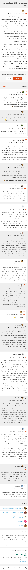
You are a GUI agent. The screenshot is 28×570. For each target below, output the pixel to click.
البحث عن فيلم (19, 526)
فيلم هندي (20, 521)
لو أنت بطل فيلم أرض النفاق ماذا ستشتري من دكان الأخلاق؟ (12, 512)
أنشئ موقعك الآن (23, 561)
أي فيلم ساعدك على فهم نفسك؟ (15, 517)
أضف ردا (15, 94)
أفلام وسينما (21, 13)
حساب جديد (18, 78)
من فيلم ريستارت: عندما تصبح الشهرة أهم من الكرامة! (12, 508)
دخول (9, 78)
